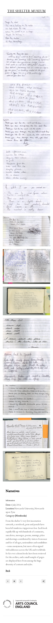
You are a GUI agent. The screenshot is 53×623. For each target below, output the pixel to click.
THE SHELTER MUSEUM (26, 11)
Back (8, 570)
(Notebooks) (21, 515)
